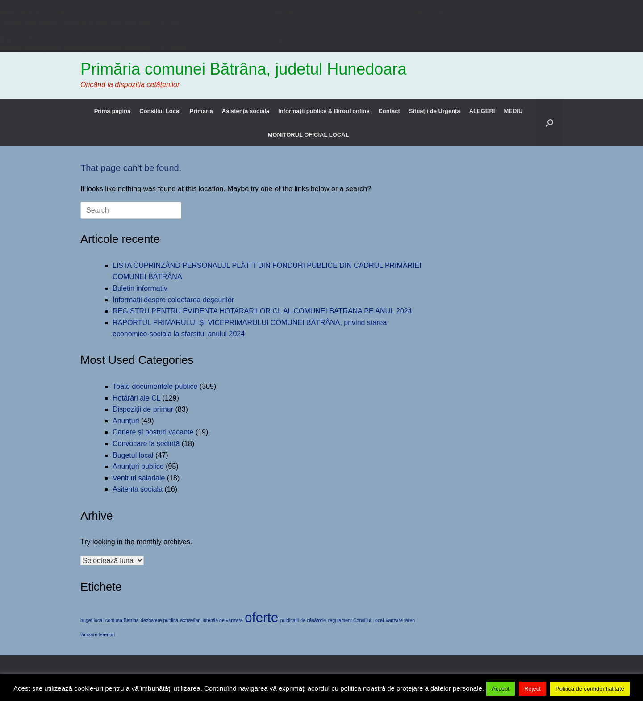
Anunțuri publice (138, 466)
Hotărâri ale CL (136, 398)
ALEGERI (482, 111)
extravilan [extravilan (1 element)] (190, 620)
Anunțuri (126, 421)
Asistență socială (245, 111)
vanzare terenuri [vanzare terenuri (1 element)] (97, 634)
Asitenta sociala (138, 489)
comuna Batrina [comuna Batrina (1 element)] (122, 620)
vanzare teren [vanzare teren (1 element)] (400, 620)
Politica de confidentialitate (589, 688)
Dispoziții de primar (143, 409)
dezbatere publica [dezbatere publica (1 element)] (159, 620)
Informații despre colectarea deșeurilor (173, 300)
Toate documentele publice (155, 386)
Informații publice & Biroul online (323, 111)
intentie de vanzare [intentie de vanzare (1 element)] (223, 620)
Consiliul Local (159, 111)
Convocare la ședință (146, 443)
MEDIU (513, 111)
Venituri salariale (139, 478)
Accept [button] (500, 688)
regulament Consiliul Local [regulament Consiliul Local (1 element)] (356, 620)
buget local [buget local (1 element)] (92, 620)
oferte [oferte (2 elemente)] (261, 617)
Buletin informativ (140, 288)
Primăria (201, 111)
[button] (549, 122)
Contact (389, 111)
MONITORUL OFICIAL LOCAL (308, 134)
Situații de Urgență (434, 111)
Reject (532, 688)
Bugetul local (133, 455)
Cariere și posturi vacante (153, 432)
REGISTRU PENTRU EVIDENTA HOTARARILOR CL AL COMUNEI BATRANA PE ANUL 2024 (262, 311)
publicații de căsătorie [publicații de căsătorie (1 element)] (303, 620)
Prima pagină (112, 111)
